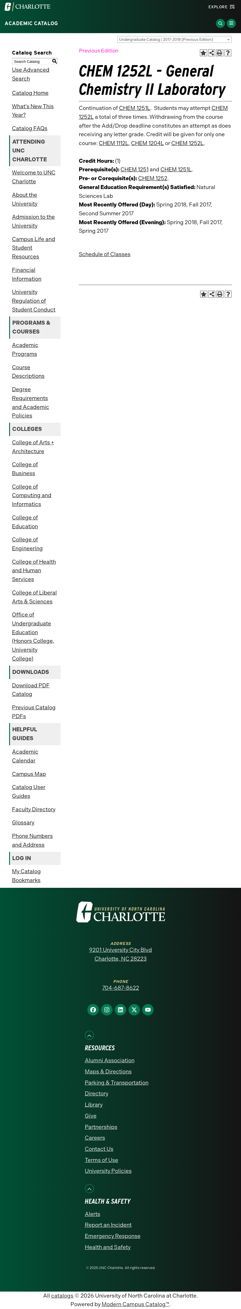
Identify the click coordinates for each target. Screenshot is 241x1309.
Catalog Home (30, 93)
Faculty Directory (33, 809)
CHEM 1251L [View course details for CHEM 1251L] (134, 108)
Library (94, 1104)
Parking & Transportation (116, 1082)
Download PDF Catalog (31, 690)
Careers (95, 1138)
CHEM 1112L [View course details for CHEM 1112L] (113, 143)
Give (91, 1116)
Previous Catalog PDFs (34, 712)
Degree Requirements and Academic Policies (30, 402)
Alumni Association (109, 1060)
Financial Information (26, 274)
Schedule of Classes (104, 254)
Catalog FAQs (29, 128)
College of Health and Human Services (34, 571)
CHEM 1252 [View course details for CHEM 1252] (152, 178)
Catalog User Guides (28, 791)
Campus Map (29, 774)
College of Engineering (27, 544)
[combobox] (174, 39)
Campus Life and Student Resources (33, 248)
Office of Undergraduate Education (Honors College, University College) (33, 636)
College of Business (25, 469)
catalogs (62, 1295)
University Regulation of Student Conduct (33, 301)
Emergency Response (112, 1236)
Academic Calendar (25, 756)
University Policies (108, 1171)
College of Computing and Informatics (31, 495)
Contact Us (99, 1149)
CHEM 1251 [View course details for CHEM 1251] (134, 169)
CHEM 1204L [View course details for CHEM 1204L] (147, 143)
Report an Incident (108, 1225)
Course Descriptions (28, 372)
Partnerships (101, 1127)
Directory (96, 1093)
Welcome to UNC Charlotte (33, 177)
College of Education (25, 522)
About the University (24, 199)
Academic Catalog (31, 23)
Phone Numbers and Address (32, 840)
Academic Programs (25, 349)
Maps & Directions (108, 1071)
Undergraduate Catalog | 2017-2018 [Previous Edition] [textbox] (166, 39)
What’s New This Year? (33, 111)
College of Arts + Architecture (33, 447)
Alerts (92, 1214)
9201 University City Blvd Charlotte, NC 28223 (120, 954)
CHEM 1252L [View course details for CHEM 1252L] (187, 143)
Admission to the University (33, 221)
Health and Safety (107, 1247)
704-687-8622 (120, 988)
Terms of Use (101, 1160)
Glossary (23, 822)
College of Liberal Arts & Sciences (34, 597)
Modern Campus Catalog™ (135, 1304)
